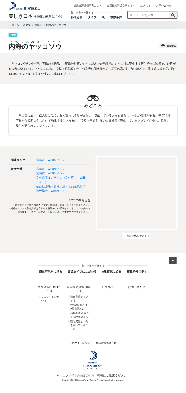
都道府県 (76, 17)
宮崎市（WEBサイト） (50, 160)
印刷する (168, 45)
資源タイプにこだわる (82, 271)
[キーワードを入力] (148, 14)
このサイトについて (81, 342)
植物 (13, 34)
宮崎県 (27, 24)
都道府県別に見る (50, 271)
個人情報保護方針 (106, 342)
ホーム (15, 24)
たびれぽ (145, 5)
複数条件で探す (137, 271)
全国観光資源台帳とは (78, 288)
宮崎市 (38, 24)
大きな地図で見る (136, 235)
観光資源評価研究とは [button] (86, 5)
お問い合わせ (163, 5)
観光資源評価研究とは (49, 288)
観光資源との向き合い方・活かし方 (79, 325)
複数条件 (116, 17)
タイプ (92, 17)
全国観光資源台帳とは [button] (119, 5)
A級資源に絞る (112, 271)
